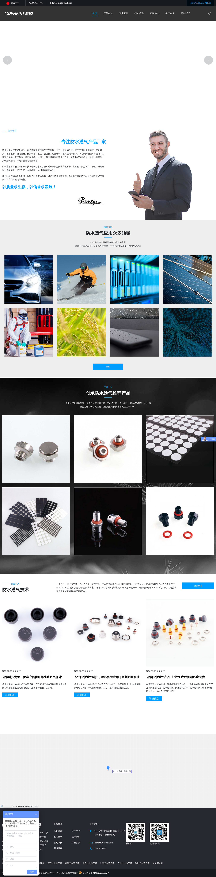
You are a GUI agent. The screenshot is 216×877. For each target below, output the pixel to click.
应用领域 (123, 13)
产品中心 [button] (108, 13)
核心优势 (139, 13)
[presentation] (7, 120)
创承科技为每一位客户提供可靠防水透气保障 (32, 797)
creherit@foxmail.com (61, 3)
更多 (108, 487)
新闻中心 (154, 13)
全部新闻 (198, 706)
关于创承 (170, 13)
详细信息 (82, 815)
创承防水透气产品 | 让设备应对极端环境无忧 (175, 797)
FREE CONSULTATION (200, 3)
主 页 (95, 13)
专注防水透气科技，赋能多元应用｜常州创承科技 (107, 797)
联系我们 (185, 13)
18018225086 (36, 3)
